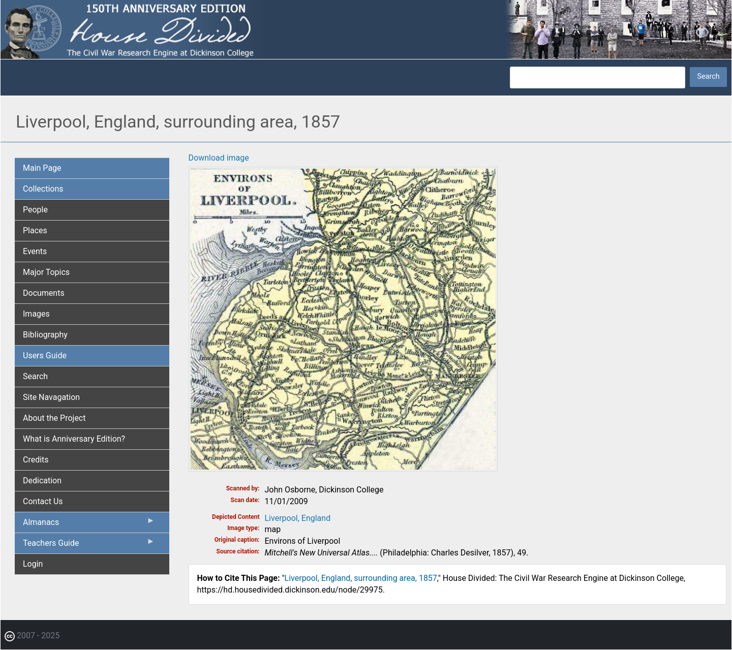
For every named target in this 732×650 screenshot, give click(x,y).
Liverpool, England (298, 518)
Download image (219, 158)
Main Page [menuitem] (42, 168)
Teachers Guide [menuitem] (89, 545)
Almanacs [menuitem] (89, 524)
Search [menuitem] (35, 376)
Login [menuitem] (33, 564)
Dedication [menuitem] (42, 480)
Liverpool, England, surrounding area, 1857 (361, 578)
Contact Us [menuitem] (43, 501)
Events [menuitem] (35, 251)
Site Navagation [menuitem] (51, 397)
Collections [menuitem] (43, 189)
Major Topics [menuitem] (46, 272)
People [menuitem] (35, 209)
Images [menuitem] (36, 314)
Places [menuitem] (35, 230)
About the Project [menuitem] (54, 418)
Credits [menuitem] (36, 460)
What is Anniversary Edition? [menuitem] (74, 439)
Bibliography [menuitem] (45, 334)
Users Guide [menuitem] (45, 355)
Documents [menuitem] (44, 293)
